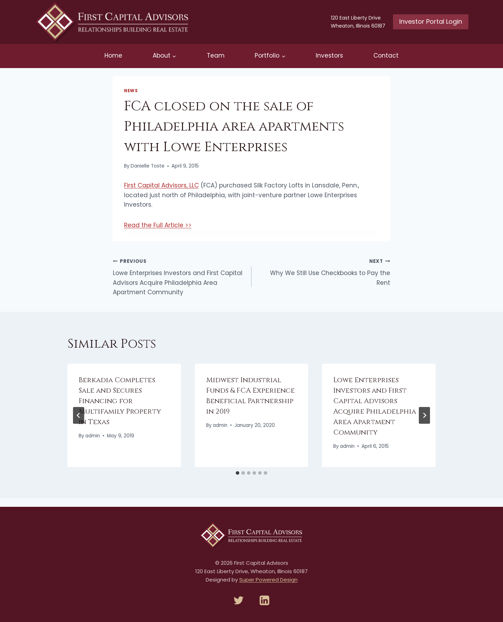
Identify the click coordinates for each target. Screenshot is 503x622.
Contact (386, 55)
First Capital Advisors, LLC (161, 185)
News (131, 91)
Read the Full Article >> (157, 225)
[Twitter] (238, 600)
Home (113, 55)
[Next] (424, 415)
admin (92, 435)
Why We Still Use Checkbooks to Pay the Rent (323, 271)
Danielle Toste (148, 166)
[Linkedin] (264, 600)
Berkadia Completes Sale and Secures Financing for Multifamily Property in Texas (120, 401)
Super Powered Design (268, 579)
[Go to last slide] (78, 415)
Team (216, 55)
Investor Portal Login (430, 21)
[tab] (237, 473)
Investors (329, 55)
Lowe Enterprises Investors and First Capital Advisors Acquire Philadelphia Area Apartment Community (179, 276)
